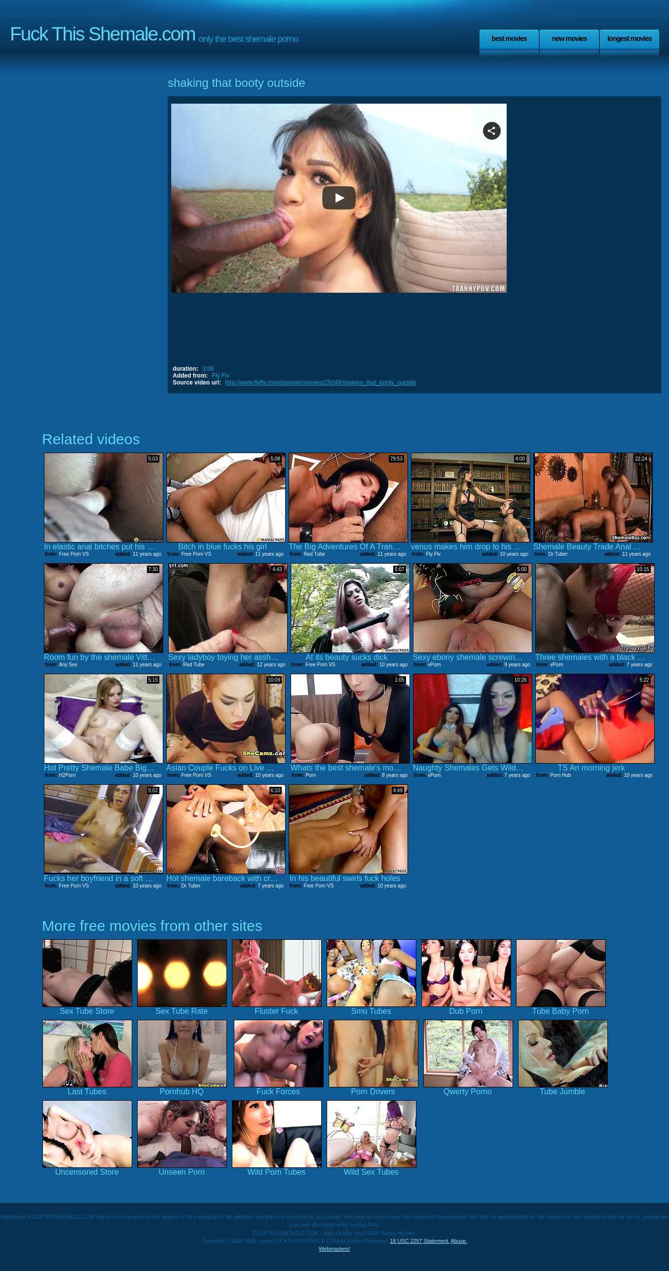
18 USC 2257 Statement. (419, 1241)
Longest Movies (629, 38)
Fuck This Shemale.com (102, 33)
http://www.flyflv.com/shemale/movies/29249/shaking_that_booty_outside (320, 382)
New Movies (569, 38)
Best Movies (509, 38)
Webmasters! (334, 1249)
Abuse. (458, 1241)
